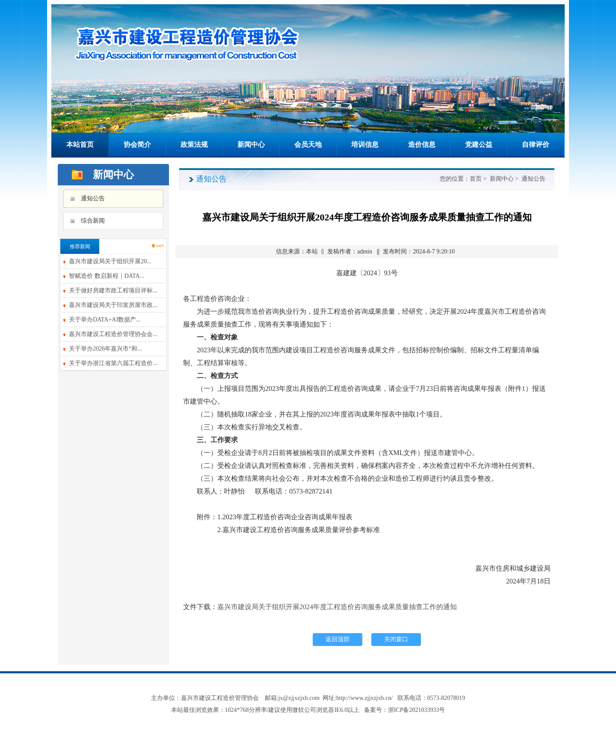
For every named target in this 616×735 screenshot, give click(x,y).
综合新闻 (93, 220)
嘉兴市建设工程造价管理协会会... (113, 334)
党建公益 (478, 144)
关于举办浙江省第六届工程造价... (113, 363)
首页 (476, 179)
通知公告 (93, 198)
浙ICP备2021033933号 (416, 710)
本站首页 (80, 144)
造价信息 (421, 144)
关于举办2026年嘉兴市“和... (105, 348)
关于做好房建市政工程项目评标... (113, 290)
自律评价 (535, 144)
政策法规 (194, 144)
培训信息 (365, 144)
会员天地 (308, 144)
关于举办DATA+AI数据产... (104, 319)
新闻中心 (251, 144)
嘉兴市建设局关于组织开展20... (110, 261)
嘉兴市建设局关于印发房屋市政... (113, 305)
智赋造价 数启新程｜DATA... (106, 276)
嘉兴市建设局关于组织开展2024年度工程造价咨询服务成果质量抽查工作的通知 (337, 606)
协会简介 (137, 144)
